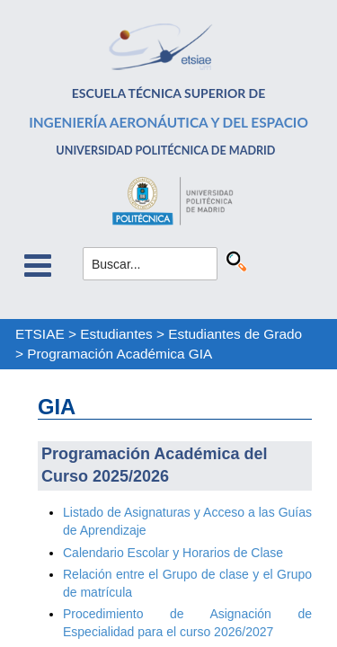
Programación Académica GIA (119, 353)
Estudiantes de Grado (235, 333)
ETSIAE (40, 333)
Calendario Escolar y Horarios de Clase (173, 552)
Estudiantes (116, 333)
